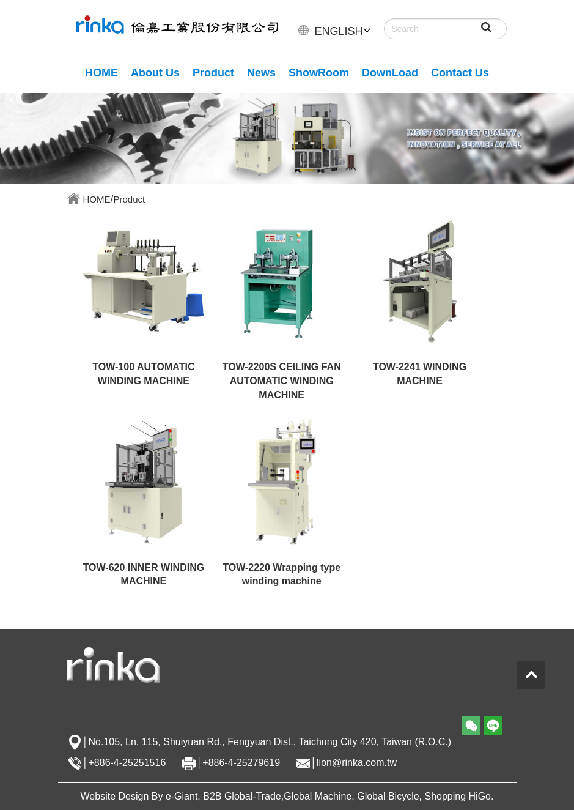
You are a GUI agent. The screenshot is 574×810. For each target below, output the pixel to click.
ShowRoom (319, 73)
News (261, 73)
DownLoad (390, 73)
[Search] (445, 28)
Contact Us (460, 73)
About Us (155, 73)
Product (213, 73)
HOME (101, 73)
